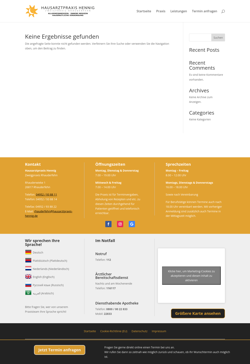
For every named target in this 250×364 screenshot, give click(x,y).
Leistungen (178, 11)
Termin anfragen (204, 11)
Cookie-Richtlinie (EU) (113, 331)
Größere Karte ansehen (198, 313)
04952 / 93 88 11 (46, 194)
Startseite (144, 11)
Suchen (218, 37)
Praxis (160, 11)
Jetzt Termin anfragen (97, 349)
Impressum (159, 331)
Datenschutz (139, 331)
